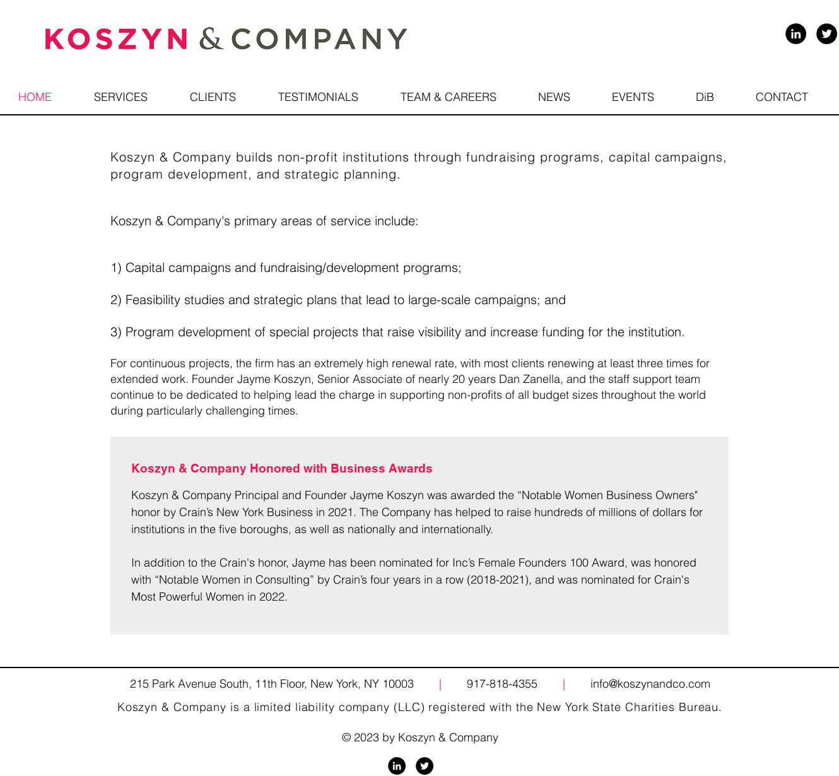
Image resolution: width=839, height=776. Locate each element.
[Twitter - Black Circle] (826, 33)
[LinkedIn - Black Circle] (795, 33)
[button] (448, 96)
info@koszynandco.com (650, 683)
